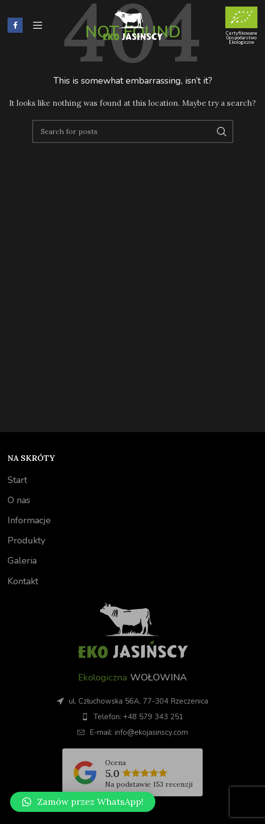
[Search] (132, 131)
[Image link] (132, 629)
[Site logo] (133, 24)
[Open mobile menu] (38, 25)
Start (17, 480)
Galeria (22, 561)
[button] (82, 802)
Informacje (29, 520)
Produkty (26, 540)
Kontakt (23, 581)
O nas (19, 500)
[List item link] (132, 717)
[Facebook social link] (15, 25)
